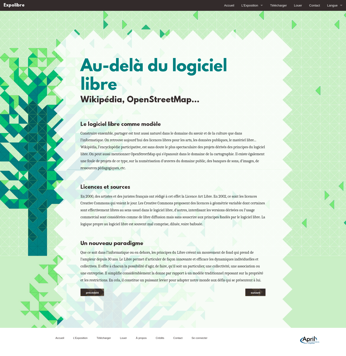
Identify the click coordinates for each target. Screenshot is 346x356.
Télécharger (278, 5)
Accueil (229, 5)
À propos (141, 338)
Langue (332, 5)
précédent (92, 292)
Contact (314, 5)
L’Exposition (249, 5)
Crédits (160, 338)
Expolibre (14, 5)
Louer (298, 5)
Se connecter (199, 338)
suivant (255, 292)
